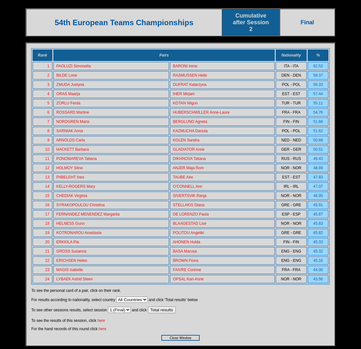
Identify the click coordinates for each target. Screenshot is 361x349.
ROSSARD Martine (72, 112)
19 (47, 233)
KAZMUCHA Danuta (190, 131)
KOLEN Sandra (186, 140)
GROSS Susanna (71, 251)
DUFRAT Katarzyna (189, 84)
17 (47, 214)
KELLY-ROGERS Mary (75, 186)
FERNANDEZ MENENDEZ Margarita (87, 214)
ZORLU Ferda (68, 103)
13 (47, 177)
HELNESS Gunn (70, 223)
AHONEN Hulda (186, 242)
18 (47, 223)
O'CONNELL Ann (187, 186)
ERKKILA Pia (67, 242)
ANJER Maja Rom (188, 168)
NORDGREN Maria (72, 121)
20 (47, 242)
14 (47, 186)
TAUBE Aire (183, 177)
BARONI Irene (185, 66)
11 (47, 158)
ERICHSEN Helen (71, 260)
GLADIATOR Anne (188, 149)
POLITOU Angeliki (188, 233)
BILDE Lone (66, 75)
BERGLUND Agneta (190, 121)
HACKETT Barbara (72, 149)
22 (47, 260)
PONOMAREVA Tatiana (76, 158)
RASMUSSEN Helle (190, 75)
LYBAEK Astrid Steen (74, 279)
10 (47, 149)
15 (47, 195)
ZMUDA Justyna (70, 84)
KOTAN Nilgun (185, 103)
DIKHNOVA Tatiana (189, 158)
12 (47, 168)
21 (47, 251)
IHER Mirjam (184, 94)
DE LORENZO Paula (191, 214)
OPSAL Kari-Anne (188, 279)
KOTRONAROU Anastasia (78, 233)
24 (47, 279)
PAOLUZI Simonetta (73, 66)
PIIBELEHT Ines (70, 177)
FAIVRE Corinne (187, 270)
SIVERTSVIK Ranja (189, 195)
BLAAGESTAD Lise (189, 223)
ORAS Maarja (68, 94)
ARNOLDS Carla (70, 140)
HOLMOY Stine (69, 168)
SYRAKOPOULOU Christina (80, 205)
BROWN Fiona (185, 260)
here (101, 320)
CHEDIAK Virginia (71, 195)
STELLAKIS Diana (188, 205)
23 (47, 270)
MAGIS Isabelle (69, 270)
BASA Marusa (185, 251)
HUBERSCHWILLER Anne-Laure (201, 112)
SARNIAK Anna (69, 131)
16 (47, 205)
